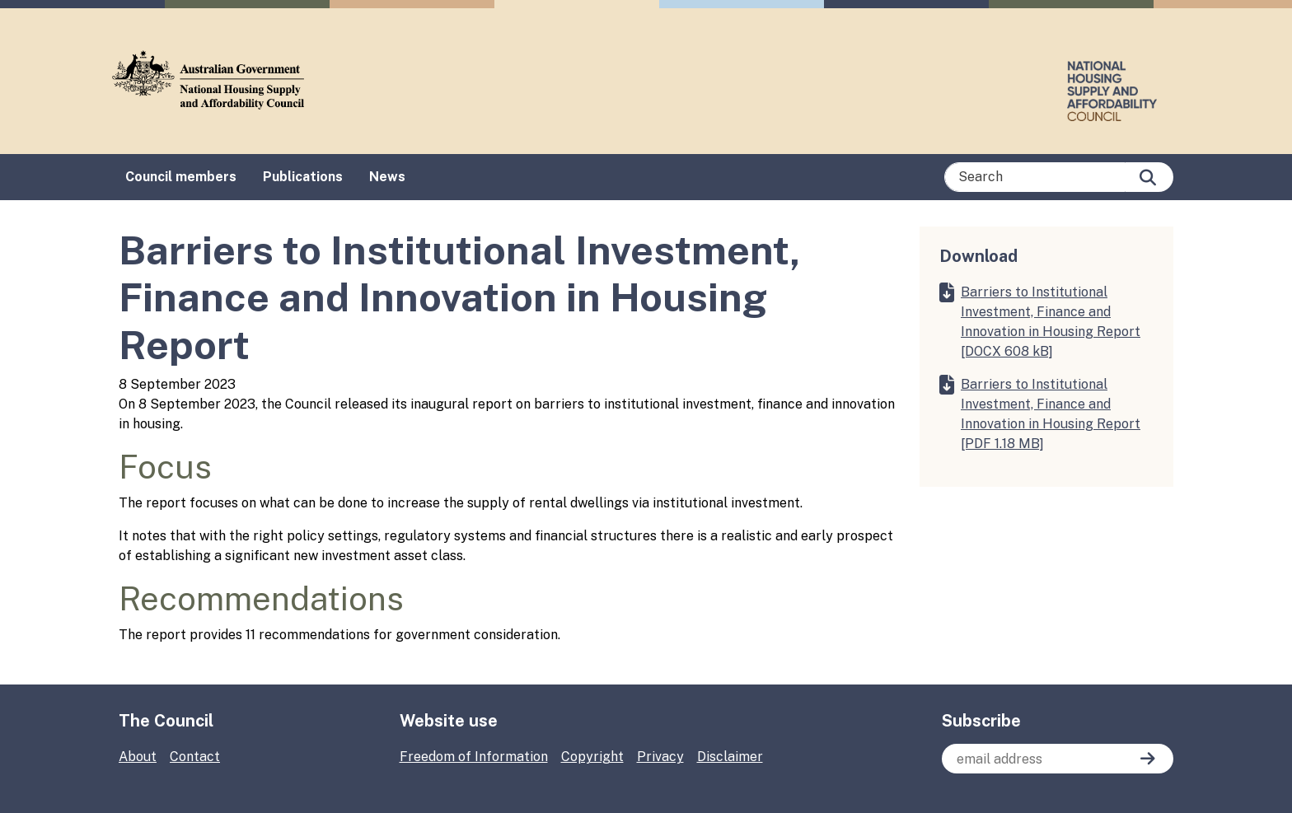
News (387, 177)
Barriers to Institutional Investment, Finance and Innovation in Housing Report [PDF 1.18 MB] (1050, 413)
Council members (180, 177)
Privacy (660, 756)
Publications (303, 177)
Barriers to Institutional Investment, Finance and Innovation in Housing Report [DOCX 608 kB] (1050, 321)
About (138, 756)
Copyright (592, 756)
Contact (195, 756)
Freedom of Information (474, 756)
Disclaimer (730, 756)
